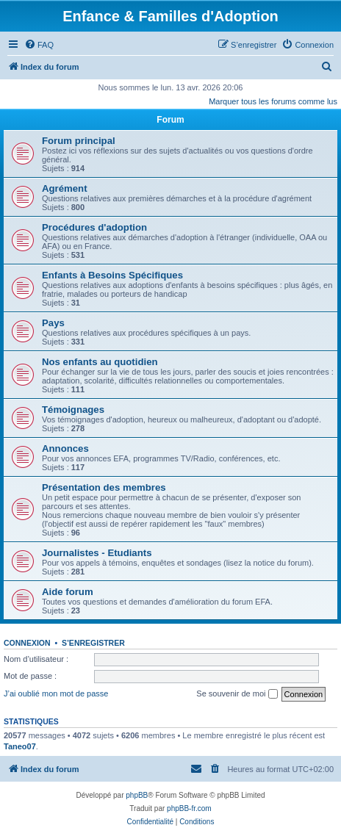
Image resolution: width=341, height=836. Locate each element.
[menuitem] (39, 45)
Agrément (64, 188)
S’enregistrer (93, 642)
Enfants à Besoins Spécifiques (112, 275)
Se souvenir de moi (236, 694)
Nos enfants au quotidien (100, 361)
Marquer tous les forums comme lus (273, 101)
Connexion (27, 642)
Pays (53, 322)
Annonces (65, 448)
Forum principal (78, 140)
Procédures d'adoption (94, 227)
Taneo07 (20, 746)
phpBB (137, 795)
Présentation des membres (104, 487)
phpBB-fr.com (189, 808)
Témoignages (73, 409)
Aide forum (67, 591)
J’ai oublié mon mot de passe (56, 693)
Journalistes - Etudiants (97, 552)
